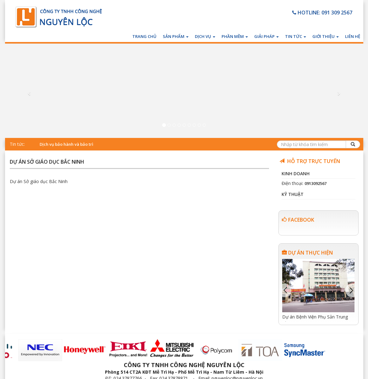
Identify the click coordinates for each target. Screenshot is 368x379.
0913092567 (316, 183)
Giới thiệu (325, 36)
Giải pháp (266, 36)
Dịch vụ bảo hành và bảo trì (66, 144)
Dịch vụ (205, 36)
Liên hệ (352, 36)
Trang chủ (144, 36)
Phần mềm (235, 36)
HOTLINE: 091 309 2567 (322, 12)
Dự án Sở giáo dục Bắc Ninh (47, 162)
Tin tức (295, 36)
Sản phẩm (176, 36)
